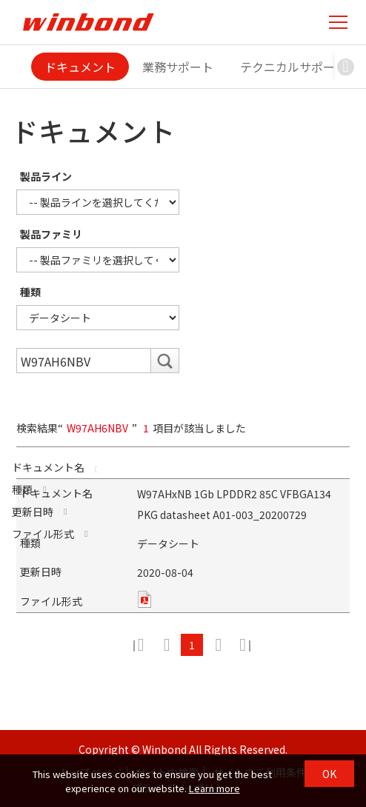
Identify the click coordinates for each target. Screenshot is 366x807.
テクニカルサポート (293, 67)
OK (329, 773)
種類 (30, 291)
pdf (144, 599)
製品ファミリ (51, 234)
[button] (346, 67)
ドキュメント (80, 67)
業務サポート (177, 67)
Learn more (214, 788)
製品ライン (46, 176)
